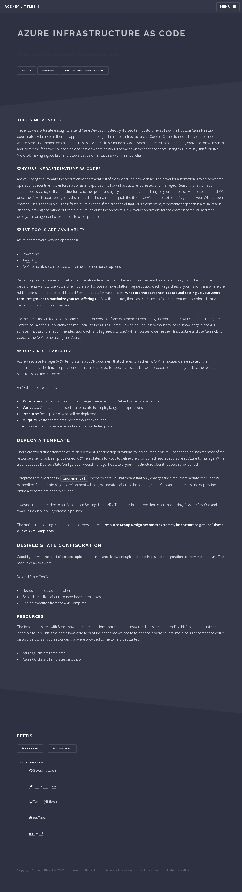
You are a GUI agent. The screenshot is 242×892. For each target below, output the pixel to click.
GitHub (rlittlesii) (43, 770)
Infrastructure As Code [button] (84, 70)
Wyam (128, 870)
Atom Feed (62, 748)
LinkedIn (37, 833)
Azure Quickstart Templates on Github (52, 659)
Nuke (154, 870)
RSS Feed (30, 748)
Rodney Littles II (22, 6)
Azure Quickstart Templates (44, 652)
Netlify (184, 870)
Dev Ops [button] (48, 70)
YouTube (37, 817)
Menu (225, 6)
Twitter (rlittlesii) (43, 786)
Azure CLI (30, 260)
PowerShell (32, 253)
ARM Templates (35, 266)
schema (146, 361)
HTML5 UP (89, 870)
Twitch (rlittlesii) (43, 801)
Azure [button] (26, 70)
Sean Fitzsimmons (41, 142)
